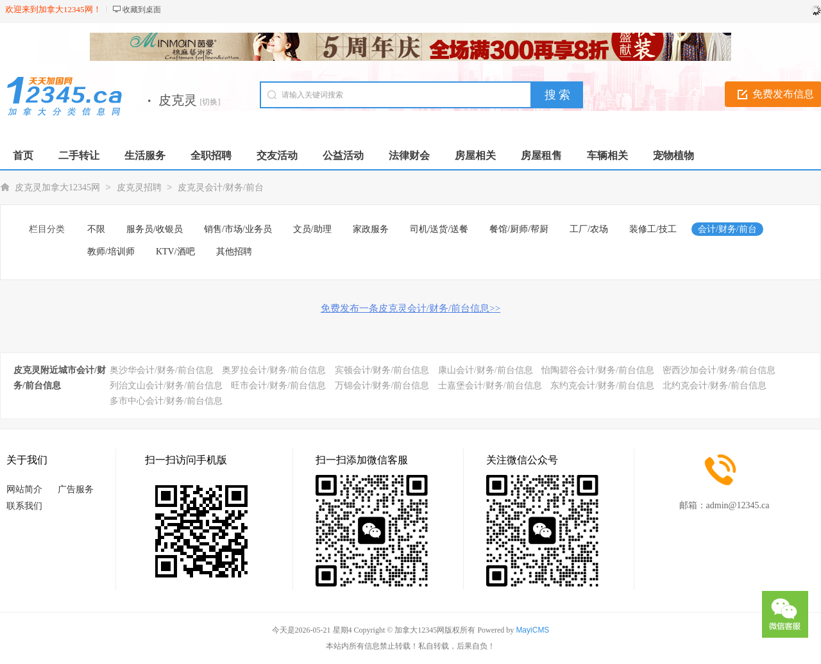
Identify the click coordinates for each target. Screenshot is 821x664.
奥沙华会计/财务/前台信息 (162, 370)
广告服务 (76, 489)
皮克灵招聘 (139, 187)
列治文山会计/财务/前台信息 (166, 385)
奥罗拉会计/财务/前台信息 (274, 370)
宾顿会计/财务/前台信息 (382, 370)
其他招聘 (234, 251)
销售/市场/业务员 (238, 229)
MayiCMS (532, 630)
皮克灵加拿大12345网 (57, 187)
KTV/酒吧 (175, 251)
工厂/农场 (589, 229)
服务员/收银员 (154, 229)
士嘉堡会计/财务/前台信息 (490, 385)
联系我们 (24, 506)
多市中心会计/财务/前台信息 (166, 401)
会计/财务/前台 (727, 229)
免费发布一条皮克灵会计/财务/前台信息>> (410, 308)
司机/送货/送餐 (439, 229)
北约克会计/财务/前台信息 (714, 385)
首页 (23, 155)
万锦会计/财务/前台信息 (382, 385)
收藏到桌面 (142, 9)
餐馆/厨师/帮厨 (518, 229)
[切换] (210, 101)
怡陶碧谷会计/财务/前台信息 (597, 370)
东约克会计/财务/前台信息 (602, 385)
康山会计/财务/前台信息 (485, 370)
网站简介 (24, 489)
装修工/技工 (653, 229)
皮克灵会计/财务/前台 (221, 187)
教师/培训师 (111, 251)
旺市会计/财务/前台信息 (278, 385)
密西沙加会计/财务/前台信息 (719, 370)
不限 (96, 229)
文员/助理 (312, 229)
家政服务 (371, 229)
